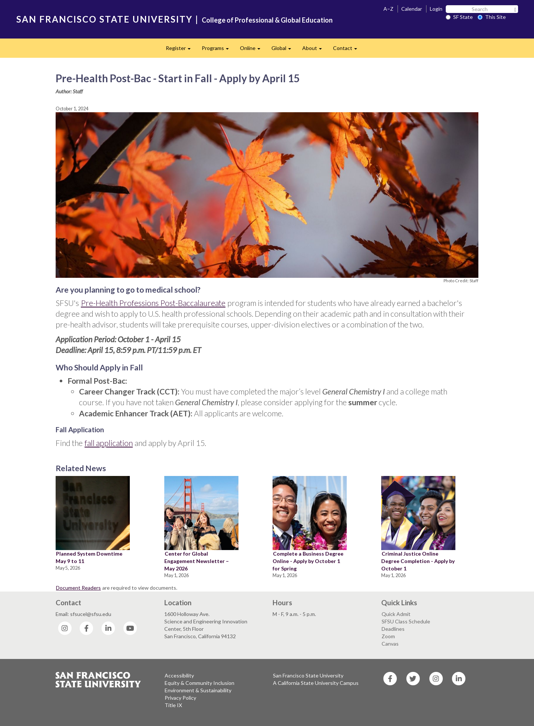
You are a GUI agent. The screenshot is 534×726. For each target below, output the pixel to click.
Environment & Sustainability (198, 690)
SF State (459, 17)
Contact (348, 50)
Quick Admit (396, 614)
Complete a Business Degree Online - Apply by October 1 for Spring (308, 561)
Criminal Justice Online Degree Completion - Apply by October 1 (418, 561)
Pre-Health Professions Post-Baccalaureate (153, 302)
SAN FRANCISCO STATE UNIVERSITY (104, 19)
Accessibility (179, 675)
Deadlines (393, 629)
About (314, 50)
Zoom (388, 636)
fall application (109, 442)
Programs (218, 50)
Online (253, 50)
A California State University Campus (316, 683)
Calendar (411, 9)
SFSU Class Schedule (406, 621)
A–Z (388, 9)
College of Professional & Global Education (267, 20)
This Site (492, 17)
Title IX (173, 705)
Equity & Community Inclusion (199, 683)
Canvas (390, 643)
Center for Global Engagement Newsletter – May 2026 (196, 561)
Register (181, 50)
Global (284, 50)
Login (436, 9)
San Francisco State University (308, 675)
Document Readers (78, 588)
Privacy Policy (180, 698)
